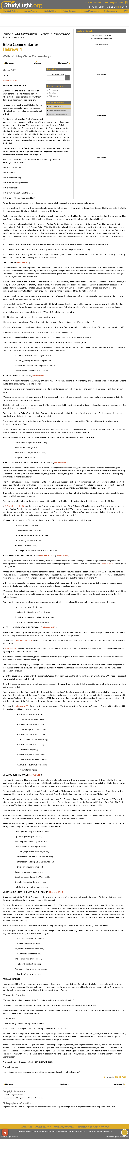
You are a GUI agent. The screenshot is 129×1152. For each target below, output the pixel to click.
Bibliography (53, 96)
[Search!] (67, 77)
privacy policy (41, 1126)
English (45, 33)
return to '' (116, 1077)
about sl (93, 1126)
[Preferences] (126, 11)
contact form (107, 1132)
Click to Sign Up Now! (113, 2)
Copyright (52, 93)
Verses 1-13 (9, 70)
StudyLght (18, 5)
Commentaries (26, 33)
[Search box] (55, 77)
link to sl (105, 1126)
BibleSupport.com (21, 1098)
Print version (53, 90)
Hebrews (19, 37)
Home (7, 33)
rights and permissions (64, 1126)
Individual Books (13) (58, 114)
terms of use (26, 1126)
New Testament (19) (57, 110)
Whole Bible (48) (56, 106)
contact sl (82, 1126)
